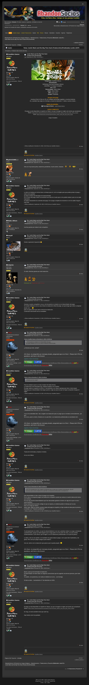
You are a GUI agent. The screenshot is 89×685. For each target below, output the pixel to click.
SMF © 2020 (44, 679)
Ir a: (66, 668)
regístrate (29, 22)
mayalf (10, 235)
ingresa (23, 22)
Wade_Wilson (12, 220)
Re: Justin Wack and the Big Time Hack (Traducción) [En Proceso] (38, 525)
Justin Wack (54, 92)
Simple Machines (51, 679)
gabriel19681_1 (13, 159)
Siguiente (14, 44)
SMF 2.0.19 (38, 679)
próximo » (81, 42)
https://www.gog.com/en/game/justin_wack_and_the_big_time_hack (55, 114)
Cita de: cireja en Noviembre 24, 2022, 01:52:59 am (35, 486)
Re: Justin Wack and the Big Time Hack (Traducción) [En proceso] (38, 160)
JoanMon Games (13, 54)
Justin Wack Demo (60, 106)
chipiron (42, 304)
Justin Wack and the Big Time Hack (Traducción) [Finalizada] (37, 54)
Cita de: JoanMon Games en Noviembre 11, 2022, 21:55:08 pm (38, 339)
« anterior (76, 42)
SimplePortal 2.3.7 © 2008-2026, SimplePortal (45, 681)
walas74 (61, 37)
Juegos (63, 22)
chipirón (11, 265)
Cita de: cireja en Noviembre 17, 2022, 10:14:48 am (35, 377)
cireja (10, 332)
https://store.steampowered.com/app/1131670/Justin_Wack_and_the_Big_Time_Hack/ (55, 112)
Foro (58, 22)
